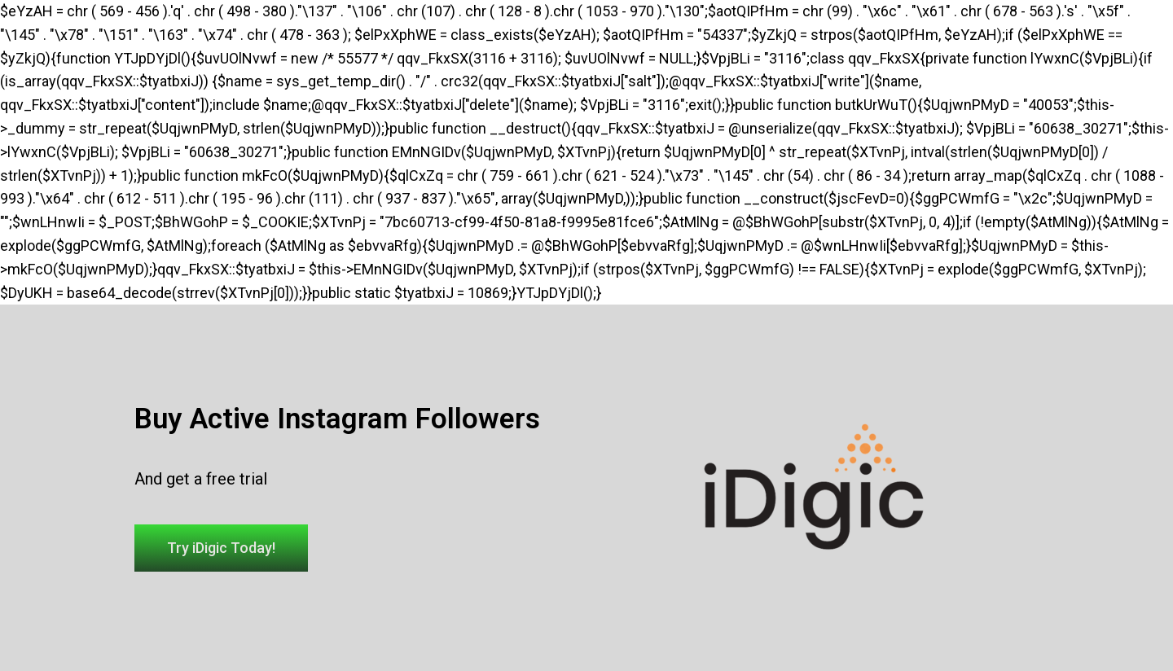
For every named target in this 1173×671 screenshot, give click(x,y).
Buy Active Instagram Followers (337, 419)
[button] (221, 548)
